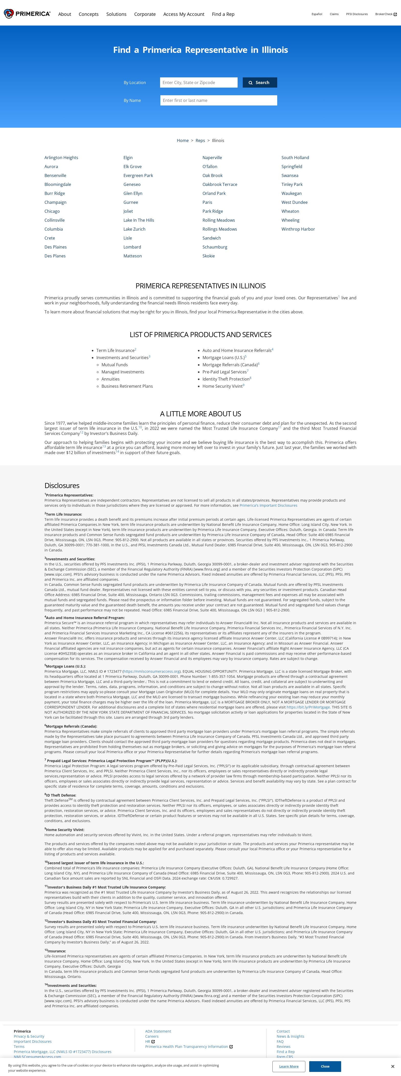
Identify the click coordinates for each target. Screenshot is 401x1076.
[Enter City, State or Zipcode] (199, 82)
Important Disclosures (33, 1041)
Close (325, 1066)
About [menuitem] (64, 14)
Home (183, 140)
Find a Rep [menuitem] (223, 14)
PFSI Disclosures (357, 14)
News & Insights (290, 1036)
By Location (135, 82)
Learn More (289, 1066)
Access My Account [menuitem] (183, 14)
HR (150, 1041)
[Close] (392, 1066)
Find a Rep (286, 1051)
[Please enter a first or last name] (218, 100)
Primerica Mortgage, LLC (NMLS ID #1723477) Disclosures (63, 1051)
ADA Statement (158, 1031)
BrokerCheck (386, 14)
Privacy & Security (29, 1036)
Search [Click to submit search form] (263, 82)
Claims (334, 14)
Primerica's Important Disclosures (268, 505)
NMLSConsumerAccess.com (37, 1056)
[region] (200, 1067)
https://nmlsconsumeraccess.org (152, 671)
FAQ (280, 1041)
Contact (283, 1031)
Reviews (284, 1046)
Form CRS (285, 1056)
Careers (152, 1036)
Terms (19, 1046)
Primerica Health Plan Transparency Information (189, 1046)
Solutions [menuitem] (116, 14)
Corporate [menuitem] (145, 14)
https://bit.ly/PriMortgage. (309, 707)
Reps (200, 140)
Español (317, 14)
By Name (132, 100)
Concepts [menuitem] (89, 14)
